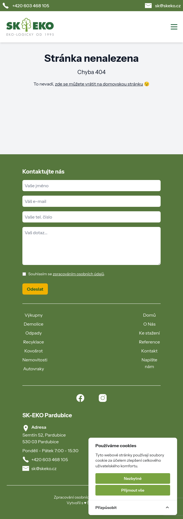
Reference (149, 342)
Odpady (33, 333)
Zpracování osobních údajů (78, 497)
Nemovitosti (34, 359)
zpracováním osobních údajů (78, 273)
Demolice (33, 324)
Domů (149, 315)
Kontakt (149, 351)
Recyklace (33, 342)
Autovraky (33, 368)
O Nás (149, 324)
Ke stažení (149, 333)
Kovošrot (33, 351)
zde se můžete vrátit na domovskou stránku (99, 84)
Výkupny (34, 315)
